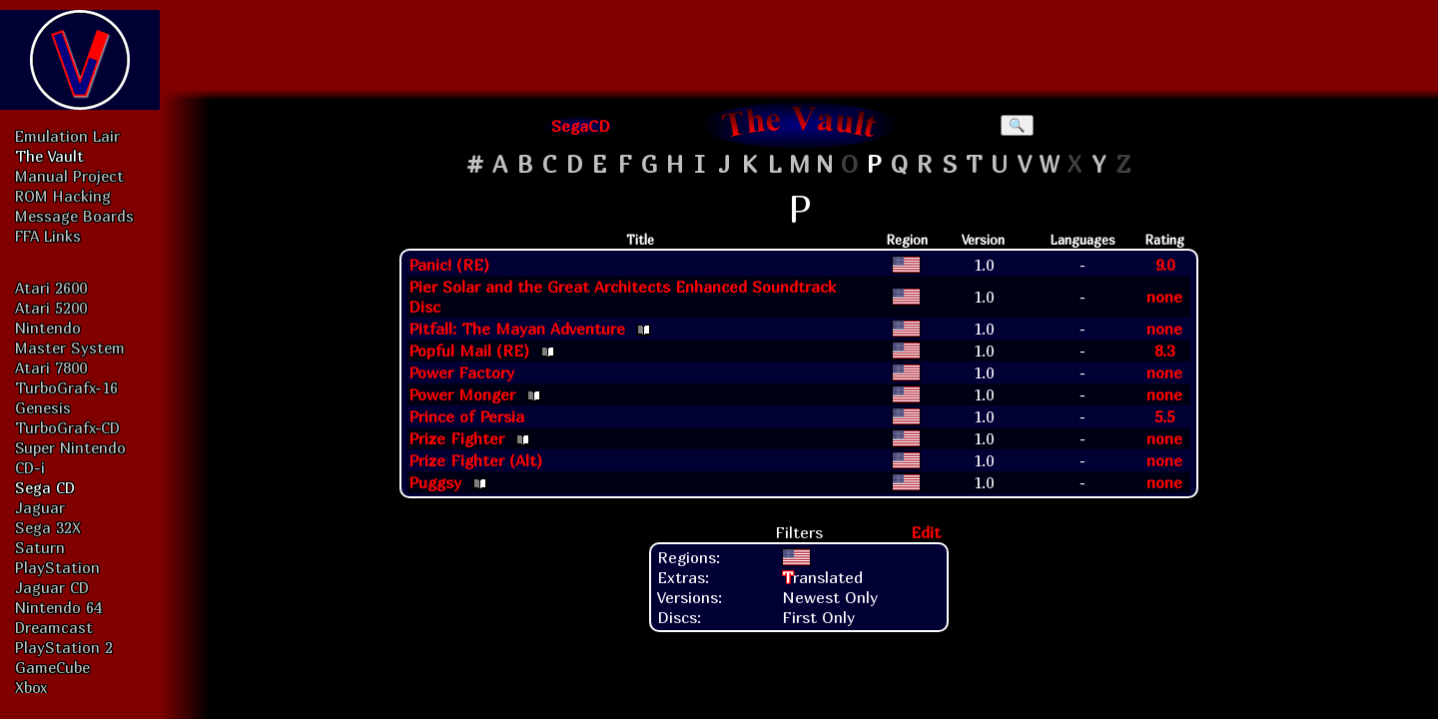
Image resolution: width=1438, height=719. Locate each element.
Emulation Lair (67, 136)
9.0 (1164, 265)
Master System (70, 348)
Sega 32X (48, 527)
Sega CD (45, 487)
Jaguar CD (52, 587)
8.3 (1164, 350)
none (1164, 297)
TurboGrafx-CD (67, 427)
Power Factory (461, 372)
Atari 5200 (51, 308)
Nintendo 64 (58, 607)
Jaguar (40, 507)
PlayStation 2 (64, 647)
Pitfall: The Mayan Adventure (516, 329)
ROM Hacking (63, 196)
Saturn (40, 547)
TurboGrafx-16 (66, 387)
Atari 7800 (51, 367)
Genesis (43, 407)
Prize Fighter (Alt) (475, 460)
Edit (926, 532)
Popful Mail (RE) (468, 350)
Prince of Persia (466, 416)
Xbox (31, 687)
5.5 (1164, 416)
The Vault (49, 156)
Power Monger (461, 394)
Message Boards (74, 216)
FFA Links (48, 236)
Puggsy (434, 482)
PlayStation (57, 567)
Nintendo (48, 328)
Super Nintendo (70, 447)
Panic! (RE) (448, 265)
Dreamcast (54, 627)
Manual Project (69, 176)
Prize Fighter (456, 438)
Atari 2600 (51, 288)
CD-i (30, 467)
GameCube (52, 667)
